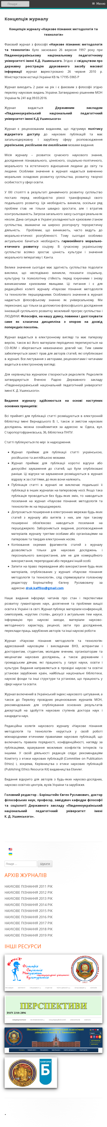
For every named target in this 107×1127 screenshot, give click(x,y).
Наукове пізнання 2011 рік (29, 886)
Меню (100, 3)
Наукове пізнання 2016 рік (29, 917)
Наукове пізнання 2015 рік (29, 910)
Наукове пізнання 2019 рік (29, 935)
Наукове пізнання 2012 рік (29, 892)
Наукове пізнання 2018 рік (29, 929)
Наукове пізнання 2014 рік (29, 904)
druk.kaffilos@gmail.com (45, 588)
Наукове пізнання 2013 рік (29, 898)
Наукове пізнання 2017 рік (29, 923)
